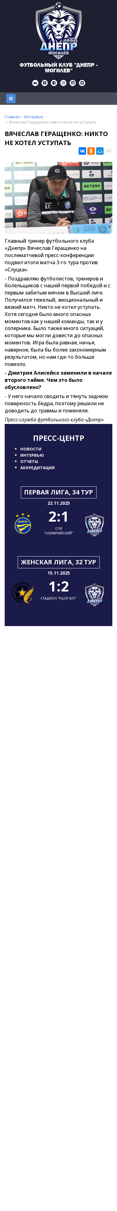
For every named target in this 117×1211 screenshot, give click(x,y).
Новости (30, 449)
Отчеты (29, 461)
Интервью (32, 455)
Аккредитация (37, 467)
